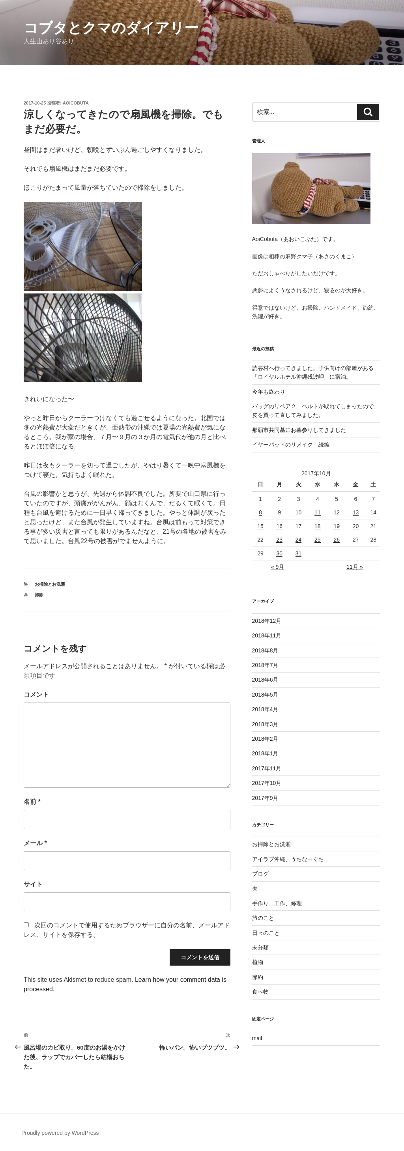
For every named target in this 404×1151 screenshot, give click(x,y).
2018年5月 (265, 694)
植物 (257, 962)
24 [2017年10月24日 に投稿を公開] (299, 539)
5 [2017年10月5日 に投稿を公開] (336, 499)
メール (35, 843)
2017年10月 (267, 783)
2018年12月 (267, 621)
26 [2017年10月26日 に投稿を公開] (336, 539)
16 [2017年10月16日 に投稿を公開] (279, 526)
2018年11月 (267, 635)
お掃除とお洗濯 (50, 584)
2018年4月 (265, 709)
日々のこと (266, 933)
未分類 (260, 947)
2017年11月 (267, 768)
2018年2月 (265, 739)
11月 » (354, 567)
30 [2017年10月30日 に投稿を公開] (279, 553)
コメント (36, 694)
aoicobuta (76, 103)
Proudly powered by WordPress (60, 1133)
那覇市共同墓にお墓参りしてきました (299, 430)
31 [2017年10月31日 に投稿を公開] (299, 553)
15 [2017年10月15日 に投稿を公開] (260, 526)
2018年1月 (265, 753)
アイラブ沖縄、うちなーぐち (288, 859)
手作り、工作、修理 (277, 903)
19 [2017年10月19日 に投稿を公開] (336, 526)
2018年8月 (265, 650)
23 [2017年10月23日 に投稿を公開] (279, 539)
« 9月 (277, 567)
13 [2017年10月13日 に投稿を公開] (356, 512)
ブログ (260, 874)
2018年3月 (265, 724)
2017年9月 (265, 798)
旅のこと (263, 918)
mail (257, 1038)
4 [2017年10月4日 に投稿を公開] (317, 499)
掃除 (39, 594)
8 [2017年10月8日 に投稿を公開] (260, 512)
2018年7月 (265, 665)
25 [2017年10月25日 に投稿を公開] (317, 539)
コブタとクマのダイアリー (111, 28)
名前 (32, 801)
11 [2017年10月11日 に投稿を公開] (317, 512)
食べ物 (260, 991)
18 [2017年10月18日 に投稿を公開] (317, 526)
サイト (33, 884)
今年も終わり (268, 392)
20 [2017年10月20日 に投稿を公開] (356, 526)
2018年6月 (265, 679)
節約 (257, 977)
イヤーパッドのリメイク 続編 (290, 444)
